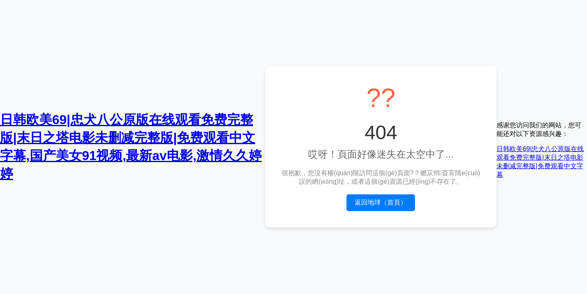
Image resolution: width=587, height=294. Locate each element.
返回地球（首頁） (381, 202)
